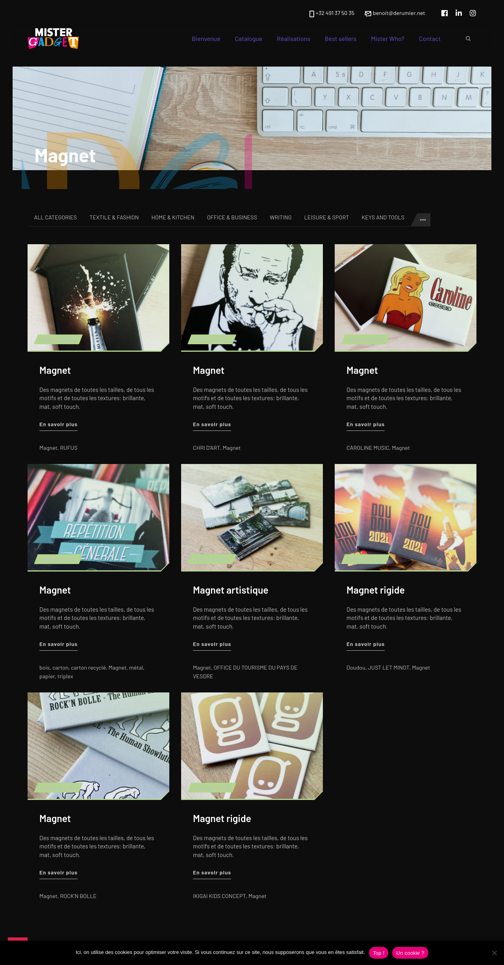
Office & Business (232, 217)
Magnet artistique (231, 590)
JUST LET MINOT (388, 667)
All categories (55, 217)
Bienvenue (206, 38)
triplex (65, 676)
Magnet (55, 370)
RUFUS (69, 447)
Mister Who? (387, 38)
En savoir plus (58, 423)
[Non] (494, 953)
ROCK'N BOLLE (78, 896)
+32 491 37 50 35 (331, 13)
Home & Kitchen (172, 217)
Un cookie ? (410, 953)
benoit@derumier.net (394, 13)
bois (44, 667)
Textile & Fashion (114, 217)
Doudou (355, 667)
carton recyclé (88, 667)
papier (47, 676)
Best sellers (341, 38)
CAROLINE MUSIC (367, 447)
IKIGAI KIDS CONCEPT (219, 896)
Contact (430, 38)
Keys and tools (382, 217)
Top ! (378, 953)
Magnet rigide (375, 590)
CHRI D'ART (206, 447)
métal (136, 667)
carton (60, 667)
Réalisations (293, 38)
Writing (281, 217)
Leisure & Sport (326, 217)
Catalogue (249, 38)
